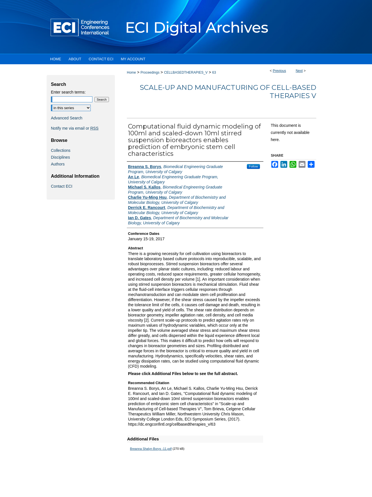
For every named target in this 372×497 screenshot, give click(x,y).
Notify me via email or (74, 128)
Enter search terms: (68, 92)
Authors (58, 164)
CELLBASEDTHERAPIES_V (186, 72)
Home (131, 72)
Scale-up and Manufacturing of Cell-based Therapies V (228, 91)
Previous (279, 71)
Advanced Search (66, 118)
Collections (60, 150)
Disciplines (60, 157)
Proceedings (150, 72)
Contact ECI (61, 186)
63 (214, 72)
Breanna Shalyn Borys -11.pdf (151, 448)
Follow (253, 166)
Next (299, 71)
